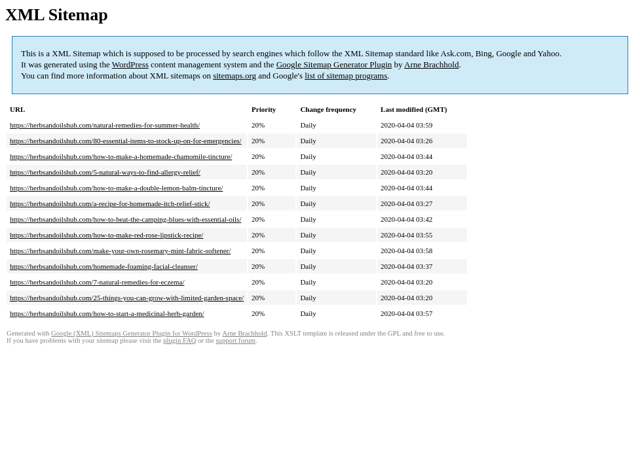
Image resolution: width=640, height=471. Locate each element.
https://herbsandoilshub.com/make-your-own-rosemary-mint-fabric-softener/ (120, 250)
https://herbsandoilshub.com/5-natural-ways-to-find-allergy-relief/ (105, 172)
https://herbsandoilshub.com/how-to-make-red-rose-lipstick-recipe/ (106, 235)
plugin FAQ (179, 340)
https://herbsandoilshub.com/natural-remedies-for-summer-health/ (105, 125)
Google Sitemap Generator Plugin (334, 64)
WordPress (130, 64)
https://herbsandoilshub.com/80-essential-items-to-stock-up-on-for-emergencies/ (126, 141)
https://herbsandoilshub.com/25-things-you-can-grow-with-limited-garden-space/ (127, 298)
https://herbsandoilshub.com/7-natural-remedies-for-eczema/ (97, 282)
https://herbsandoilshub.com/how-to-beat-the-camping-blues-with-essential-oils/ (125, 219)
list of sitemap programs (346, 75)
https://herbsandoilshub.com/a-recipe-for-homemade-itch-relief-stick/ (110, 203)
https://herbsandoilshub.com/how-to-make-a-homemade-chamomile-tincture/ (121, 156)
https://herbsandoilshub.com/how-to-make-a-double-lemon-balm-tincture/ (116, 188)
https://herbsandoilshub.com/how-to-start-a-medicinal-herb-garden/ (107, 313)
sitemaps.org (234, 75)
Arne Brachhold (431, 64)
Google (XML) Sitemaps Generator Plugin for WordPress (131, 333)
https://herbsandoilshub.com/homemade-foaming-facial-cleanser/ (104, 266)
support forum (235, 340)
